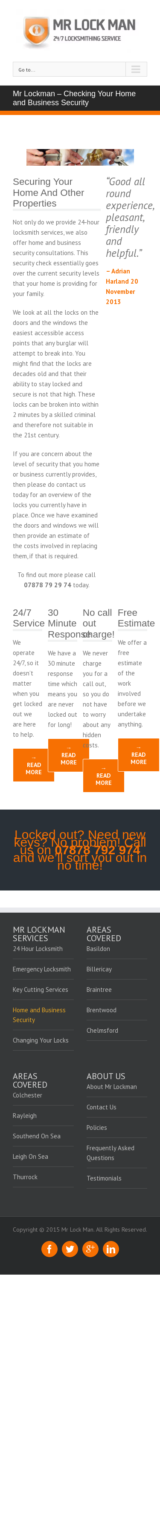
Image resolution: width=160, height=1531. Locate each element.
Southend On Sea (37, 1136)
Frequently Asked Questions (110, 1153)
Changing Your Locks (41, 1040)
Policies (97, 1127)
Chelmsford (102, 1030)
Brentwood (101, 1010)
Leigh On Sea (30, 1156)
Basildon (98, 949)
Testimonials (104, 1178)
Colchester (27, 1095)
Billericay (99, 969)
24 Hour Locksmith (38, 949)
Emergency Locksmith (42, 969)
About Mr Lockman (112, 1087)
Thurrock (25, 1177)
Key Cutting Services (40, 989)
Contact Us (101, 1107)
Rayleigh (25, 1116)
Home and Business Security (39, 1015)
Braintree (99, 989)
